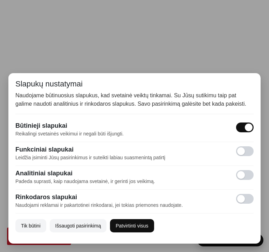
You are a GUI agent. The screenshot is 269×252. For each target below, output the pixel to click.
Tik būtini (31, 226)
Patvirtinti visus (132, 226)
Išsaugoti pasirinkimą (78, 226)
